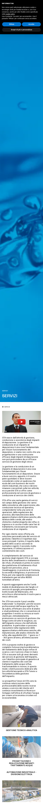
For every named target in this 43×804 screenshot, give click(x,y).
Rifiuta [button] (11, 24)
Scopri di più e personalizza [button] (21, 30)
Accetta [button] (31, 24)
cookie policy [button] (10, 14)
